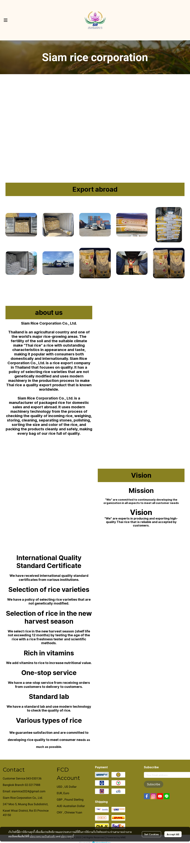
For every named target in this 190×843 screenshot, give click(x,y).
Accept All (173, 834)
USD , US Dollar (67, 786)
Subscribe (153, 784)
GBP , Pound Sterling (70, 799)
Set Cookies (151, 834)
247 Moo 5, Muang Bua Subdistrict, (25, 804)
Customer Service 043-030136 (22, 778)
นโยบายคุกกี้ (67, 836)
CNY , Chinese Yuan (69, 812)
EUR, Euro (63, 793)
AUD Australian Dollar (71, 806)
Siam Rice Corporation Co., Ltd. (23, 797)
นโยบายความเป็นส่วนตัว (42, 836)
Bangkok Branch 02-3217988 (21, 785)
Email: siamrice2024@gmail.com (24, 791)
